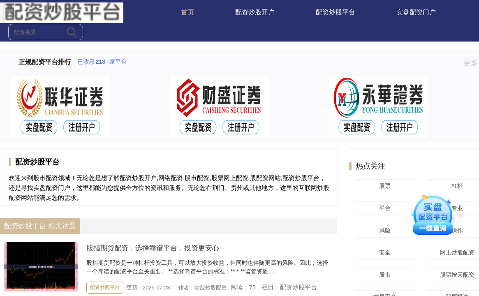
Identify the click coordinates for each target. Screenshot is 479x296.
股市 (384, 274)
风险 (384, 230)
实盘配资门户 (416, 12)
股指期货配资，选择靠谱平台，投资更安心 (152, 248)
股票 (384, 186)
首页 (187, 12)
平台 (384, 208)
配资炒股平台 (335, 12)
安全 (384, 252)
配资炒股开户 (255, 12)
